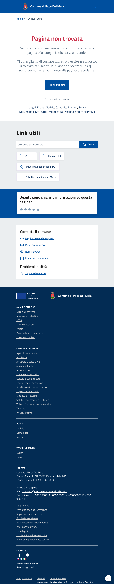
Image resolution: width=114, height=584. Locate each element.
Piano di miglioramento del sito (32, 539)
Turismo (20, 408)
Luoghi (32, 107)
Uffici (44, 112)
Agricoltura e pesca (26, 353)
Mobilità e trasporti (26, 396)
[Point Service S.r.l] (88, 582)
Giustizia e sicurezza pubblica (32, 387)
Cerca (88, 144)
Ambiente (21, 357)
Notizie (50, 107)
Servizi (82, 107)
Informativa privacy (26, 527)
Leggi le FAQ (23, 505)
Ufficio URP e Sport (26, 487)
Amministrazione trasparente (32, 522)
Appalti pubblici (24, 366)
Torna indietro (57, 85)
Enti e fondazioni (25, 324)
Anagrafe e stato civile (28, 361)
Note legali (22, 531)
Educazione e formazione (29, 383)
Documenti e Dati (29, 112)
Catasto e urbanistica (27, 374)
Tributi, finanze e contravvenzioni (34, 404)
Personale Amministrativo (79, 112)
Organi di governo (25, 312)
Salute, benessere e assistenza (32, 400)
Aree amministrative (27, 316)
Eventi (41, 107)
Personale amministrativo (30, 333)
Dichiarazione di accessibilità (31, 535)
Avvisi (73, 107)
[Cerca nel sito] (94, 6)
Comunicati (62, 107)
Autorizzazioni (24, 370)
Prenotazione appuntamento (31, 510)
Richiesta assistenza (27, 518)
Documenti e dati (25, 337)
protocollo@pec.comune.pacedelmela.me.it (44, 491)
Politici (20, 329)
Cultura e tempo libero (28, 379)
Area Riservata (58, 578)
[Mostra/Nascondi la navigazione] (4, 6)
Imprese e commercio (27, 391)
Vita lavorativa (24, 413)
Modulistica (56, 112)
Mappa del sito (24, 578)
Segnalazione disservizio (29, 514)
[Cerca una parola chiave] (47, 144)
